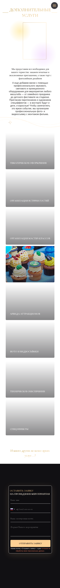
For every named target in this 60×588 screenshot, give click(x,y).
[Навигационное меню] (54, 6)
